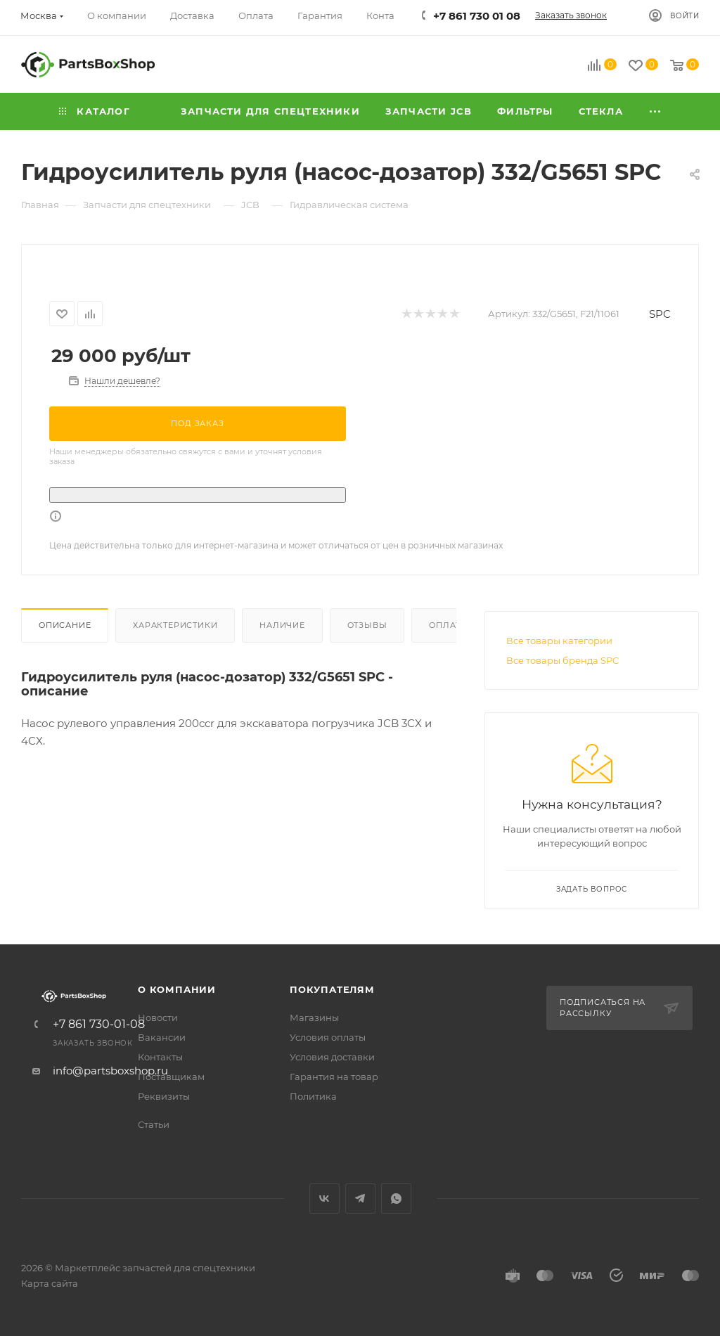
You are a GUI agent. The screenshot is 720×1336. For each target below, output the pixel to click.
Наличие (282, 625)
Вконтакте (324, 1198)
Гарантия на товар (334, 1076)
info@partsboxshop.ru (110, 1070)
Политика (313, 1096)
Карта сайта (49, 1283)
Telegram (360, 1198)
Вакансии (162, 1037)
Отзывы (367, 625)
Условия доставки (332, 1056)
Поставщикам (171, 1076)
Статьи (153, 1124)
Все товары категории (559, 640)
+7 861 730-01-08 (99, 1024)
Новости (158, 1017)
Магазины (314, 1017)
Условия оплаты (328, 1037)
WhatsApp (396, 1198)
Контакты (160, 1056)
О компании (177, 989)
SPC (660, 314)
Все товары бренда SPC (562, 660)
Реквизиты (164, 1096)
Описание (65, 625)
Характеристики (175, 625)
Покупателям (332, 989)
